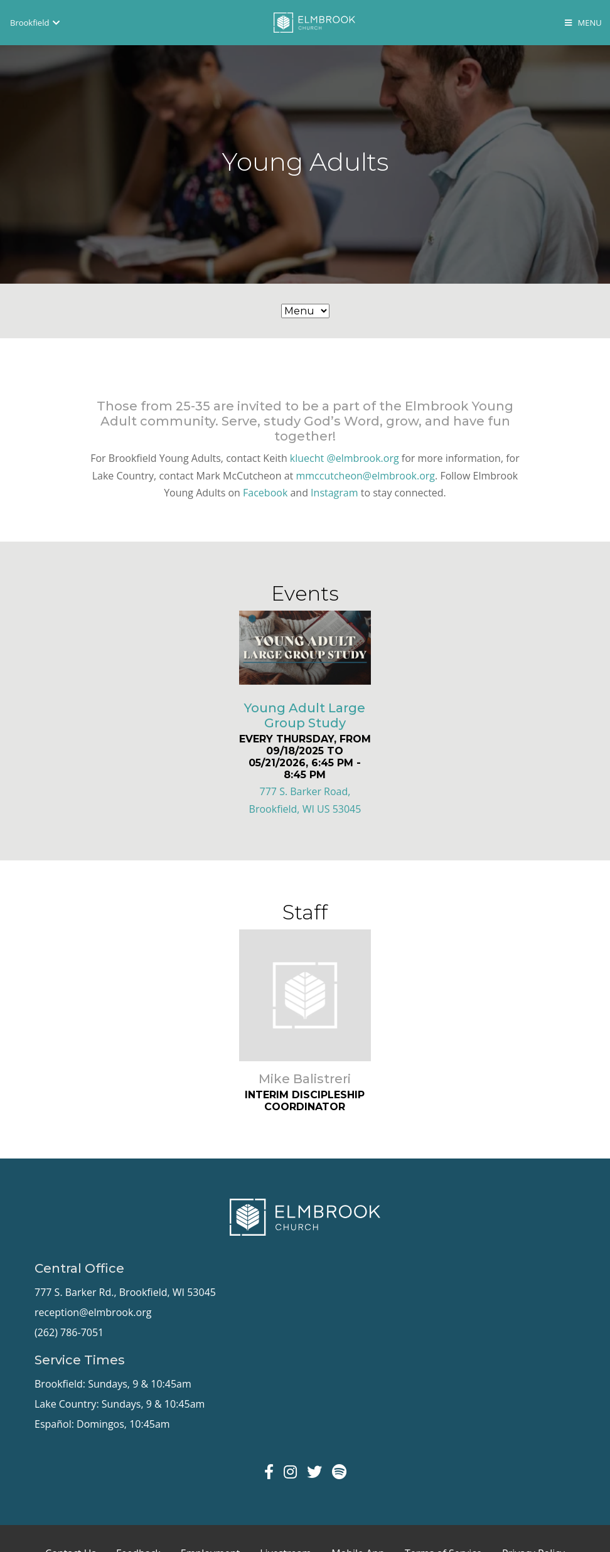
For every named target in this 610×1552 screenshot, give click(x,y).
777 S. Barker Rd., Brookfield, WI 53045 (125, 1292)
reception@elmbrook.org (93, 1312)
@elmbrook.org (362, 458)
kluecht (307, 458)
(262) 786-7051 (69, 1332)
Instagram (334, 493)
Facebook (265, 493)
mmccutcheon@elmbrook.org (365, 476)
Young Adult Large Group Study (304, 715)
